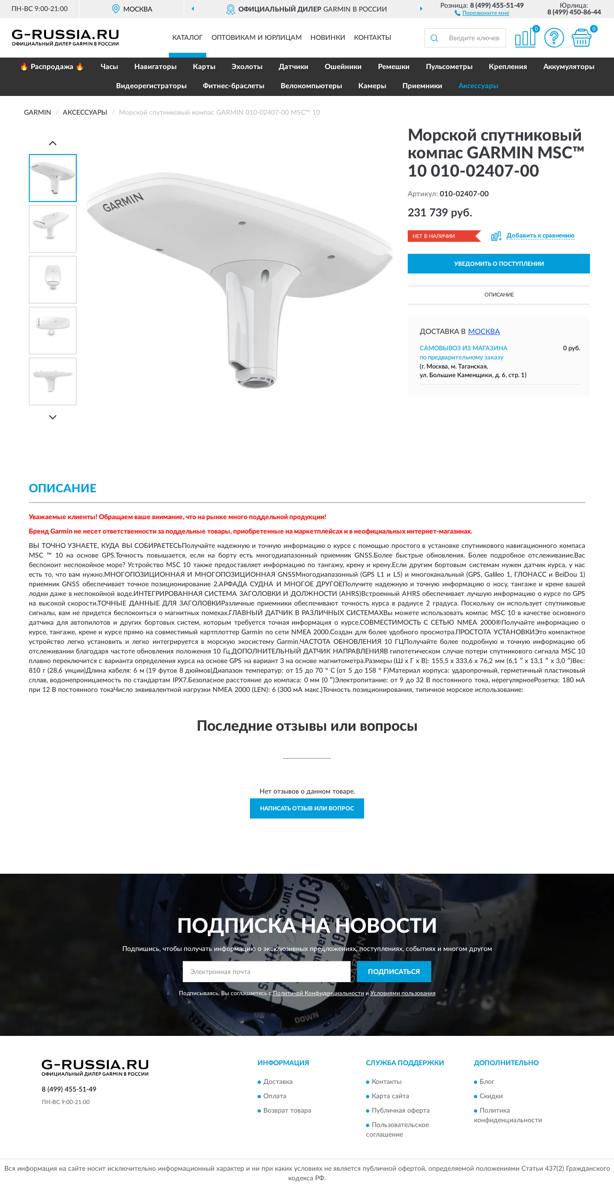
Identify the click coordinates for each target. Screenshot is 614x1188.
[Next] (53, 417)
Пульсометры (449, 67)
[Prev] (53, 142)
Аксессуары (478, 86)
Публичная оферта (401, 1110)
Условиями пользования (403, 993)
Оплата (274, 1096)
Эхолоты (247, 67)
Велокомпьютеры (311, 86)
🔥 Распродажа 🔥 (52, 67)
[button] (482, 12)
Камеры (372, 86)
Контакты (372, 38)
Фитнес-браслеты (233, 86)
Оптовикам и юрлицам (257, 38)
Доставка (278, 1082)
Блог (487, 1082)
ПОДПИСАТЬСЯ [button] (394, 972)
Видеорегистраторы (151, 86)
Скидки (491, 1096)
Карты (204, 67)
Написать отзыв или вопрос (307, 808)
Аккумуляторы (568, 67)
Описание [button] (499, 294)
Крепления (508, 67)
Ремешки (394, 67)
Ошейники (343, 67)
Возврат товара (287, 1110)
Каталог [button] (187, 38)
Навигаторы (155, 67)
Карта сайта (390, 1096)
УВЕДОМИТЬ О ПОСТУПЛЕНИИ (499, 264)
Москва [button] (484, 331)
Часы (109, 67)
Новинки (327, 38)
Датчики (293, 67)
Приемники (422, 86)
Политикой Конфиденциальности (318, 993)
